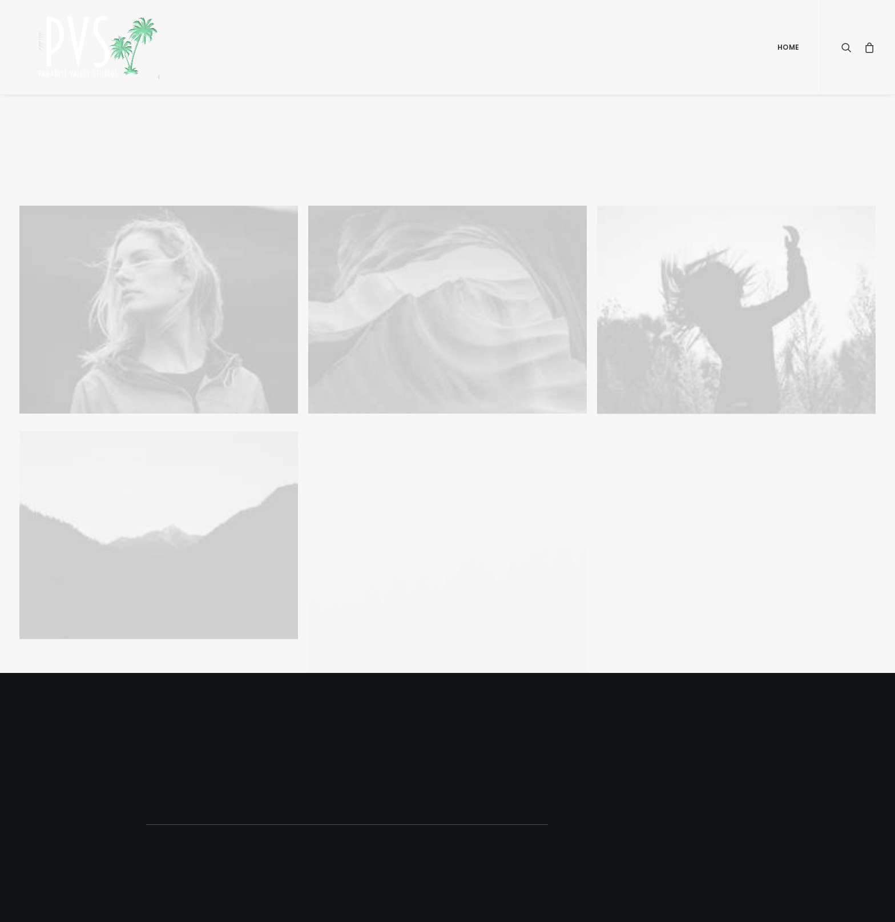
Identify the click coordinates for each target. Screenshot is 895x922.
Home (788, 47)
